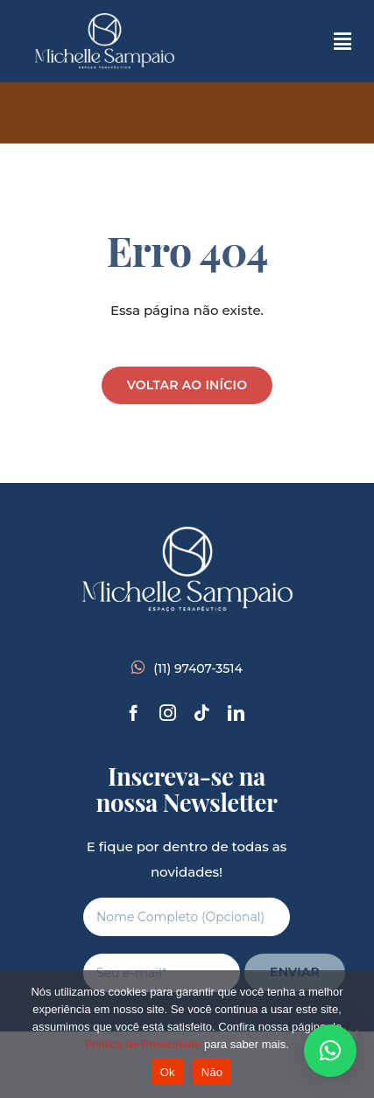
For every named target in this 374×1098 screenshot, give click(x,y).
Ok (167, 1072)
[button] (330, 1051)
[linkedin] (236, 712)
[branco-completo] (104, 19)
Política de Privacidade (143, 1044)
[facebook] (133, 712)
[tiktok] (202, 712)
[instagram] (167, 712)
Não (212, 1072)
